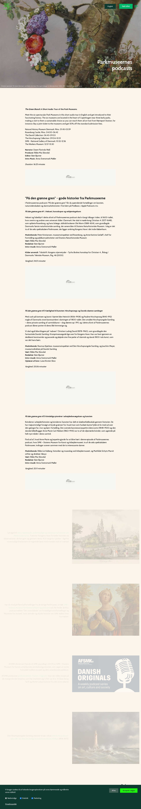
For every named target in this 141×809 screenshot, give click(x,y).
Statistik (25, 798)
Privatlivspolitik (11, 804)
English (110, 6)
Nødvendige (12, 798)
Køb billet (126, 6)
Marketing (37, 798)
